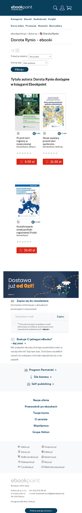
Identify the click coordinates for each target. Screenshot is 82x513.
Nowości (43, 25)
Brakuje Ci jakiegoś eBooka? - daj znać (31, 341)
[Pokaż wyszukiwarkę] (55, 7)
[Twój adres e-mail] (30, 316)
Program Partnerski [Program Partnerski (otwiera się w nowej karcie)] (41, 369)
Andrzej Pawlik (62, 146)
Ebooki (28, 19)
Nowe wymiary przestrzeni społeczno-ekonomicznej (51, 142)
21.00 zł (55, 161)
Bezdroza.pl (50, 457)
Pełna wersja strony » (41, 510)
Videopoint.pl (27, 462)
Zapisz (60, 316)
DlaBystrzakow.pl (29, 457)
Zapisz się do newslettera (32, 300)
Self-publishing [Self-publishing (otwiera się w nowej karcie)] (41, 384)
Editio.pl (48, 452)
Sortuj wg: (16, 62)
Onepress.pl (50, 447)
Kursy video (17, 25)
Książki (52, 19)
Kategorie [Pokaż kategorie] (16, 19)
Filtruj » (19, 69)
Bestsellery (55, 25)
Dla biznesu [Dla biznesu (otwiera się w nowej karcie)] (41, 376)
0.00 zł (29, 161)
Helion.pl (25, 447)
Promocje (31, 25)
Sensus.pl (25, 452)
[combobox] (40, 56)
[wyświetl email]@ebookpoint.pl (50, 493)
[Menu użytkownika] (62, 8)
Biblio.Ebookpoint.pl (54, 467)
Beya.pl (48, 462)
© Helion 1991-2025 (20, 485)
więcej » (46, 329)
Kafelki (17, 50)
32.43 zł (29, 250)
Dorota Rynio (22, 146)
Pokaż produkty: (19, 56)
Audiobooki (39, 19)
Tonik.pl (31, 501)
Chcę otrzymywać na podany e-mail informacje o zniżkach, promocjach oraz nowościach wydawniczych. (32, 326)
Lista (13, 50)
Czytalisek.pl (27, 467)
